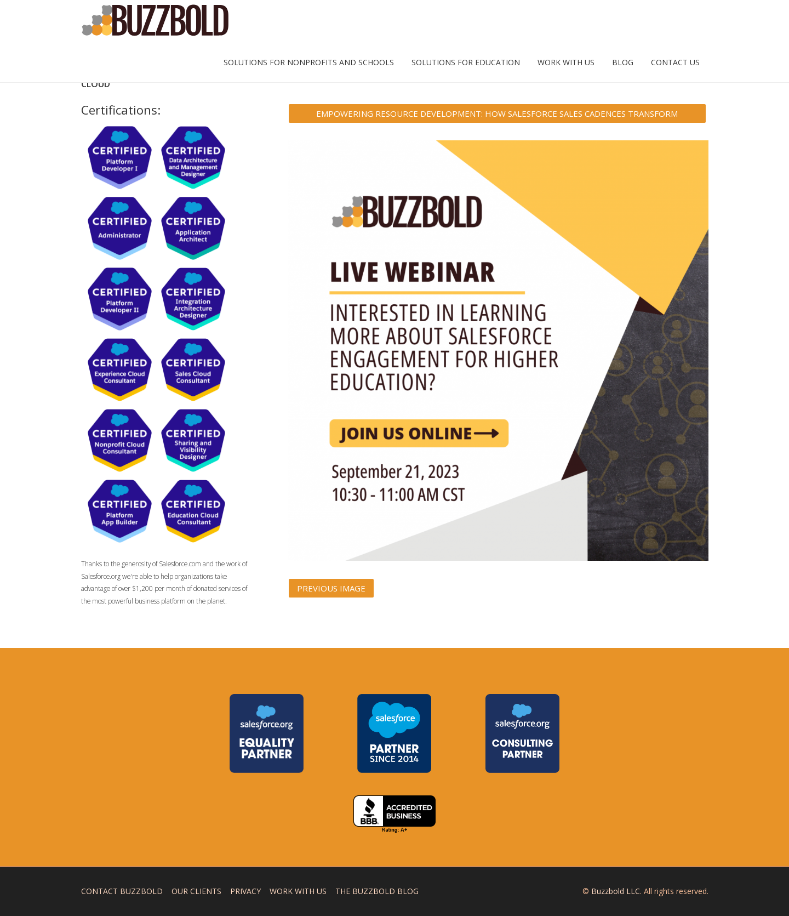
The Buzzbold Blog (377, 891)
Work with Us (566, 62)
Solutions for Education (465, 62)
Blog (622, 62)
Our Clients (196, 891)
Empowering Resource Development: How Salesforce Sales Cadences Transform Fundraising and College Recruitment (497, 115)
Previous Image (331, 588)
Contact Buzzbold (122, 891)
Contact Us (675, 62)
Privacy (245, 891)
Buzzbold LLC (615, 891)
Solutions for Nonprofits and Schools (309, 62)
